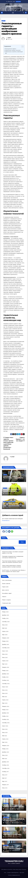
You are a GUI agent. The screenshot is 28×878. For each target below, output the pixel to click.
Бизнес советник (6, 583)
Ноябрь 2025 (5, 618)
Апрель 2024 (5, 660)
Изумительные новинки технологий (12, 50)
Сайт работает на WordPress (7, 869)
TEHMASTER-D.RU (14, 6)
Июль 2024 (5, 654)
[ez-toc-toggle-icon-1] (22, 46)
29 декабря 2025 (8, 836)
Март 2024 (4, 664)
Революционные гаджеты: (10, 48)
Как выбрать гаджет (7, 593)
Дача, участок (5, 590)
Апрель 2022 (5, 739)
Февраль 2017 (5, 784)
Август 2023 (5, 686)
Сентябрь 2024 (5, 647)
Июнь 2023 (5, 693)
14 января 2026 (8, 808)
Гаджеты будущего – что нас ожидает (20, 439)
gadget (9, 37)
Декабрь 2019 (5, 761)
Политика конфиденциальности (14, 875)
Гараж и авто (5, 586)
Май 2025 (4, 628)
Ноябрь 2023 (5, 677)
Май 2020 (4, 758)
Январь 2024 (5, 670)
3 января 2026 (7, 822)
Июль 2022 (5, 729)
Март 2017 (4, 781)
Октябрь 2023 (5, 680)
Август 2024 (5, 651)
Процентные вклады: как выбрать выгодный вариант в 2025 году (13, 806)
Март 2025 (4, 634)
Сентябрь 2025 (5, 621)
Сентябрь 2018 (5, 768)
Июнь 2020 (5, 755)
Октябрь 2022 (5, 719)
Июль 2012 (4, 787)
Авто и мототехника (7, 501)
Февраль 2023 (5, 706)
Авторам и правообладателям (13, 872)
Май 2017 (4, 778)
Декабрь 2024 (5, 644)
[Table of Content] (22, 46)
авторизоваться (5, 520)
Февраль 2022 (5, 745)
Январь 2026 (5, 611)
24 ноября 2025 (8, 850)
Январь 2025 (5, 641)
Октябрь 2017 (5, 771)
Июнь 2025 (5, 624)
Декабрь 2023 (5, 673)
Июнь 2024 (5, 657)
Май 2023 (4, 696)
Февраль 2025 (5, 638)
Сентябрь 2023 (5, 683)
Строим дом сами (6, 603)
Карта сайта (21, 872)
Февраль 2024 (5, 667)
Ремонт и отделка (6, 599)
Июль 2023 (5, 690)
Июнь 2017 (4, 774)
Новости (3, 20)
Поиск (4, 537)
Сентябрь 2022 (5, 722)
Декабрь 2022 (5, 713)
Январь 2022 (5, 748)
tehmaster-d (7, 493)
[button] (23, 12)
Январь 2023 (5, 709)
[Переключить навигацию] (13, 13)
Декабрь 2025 (5, 615)
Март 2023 (4, 703)
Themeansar (23, 869)
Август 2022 (5, 726)
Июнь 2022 (5, 732)
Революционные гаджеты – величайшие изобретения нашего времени (12, 28)
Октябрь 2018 (5, 765)
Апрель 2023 (5, 699)
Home (5, 872)
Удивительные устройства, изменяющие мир (14, 52)
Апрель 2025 (5, 631)
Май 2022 (4, 735)
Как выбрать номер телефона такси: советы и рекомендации (13, 504)
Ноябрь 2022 (5, 716)
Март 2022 (4, 742)
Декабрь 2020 (5, 752)
